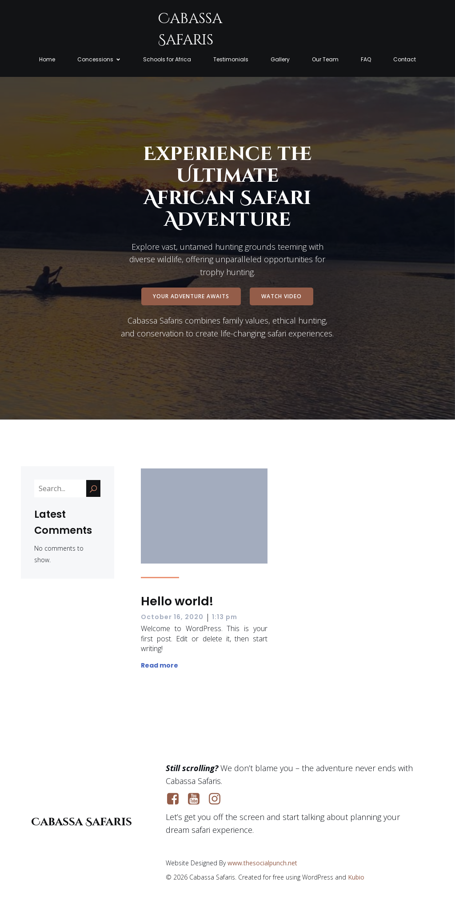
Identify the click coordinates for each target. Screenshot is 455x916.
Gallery (280, 60)
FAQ (366, 60)
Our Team (325, 60)
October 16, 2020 (172, 617)
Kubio (356, 877)
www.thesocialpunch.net (262, 863)
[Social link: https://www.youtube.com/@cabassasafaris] (197, 799)
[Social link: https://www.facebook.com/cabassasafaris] (176, 799)
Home (47, 60)
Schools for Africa (167, 60)
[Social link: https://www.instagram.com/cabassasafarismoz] (218, 799)
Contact (404, 60)
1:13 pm (224, 617)
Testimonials (230, 60)
